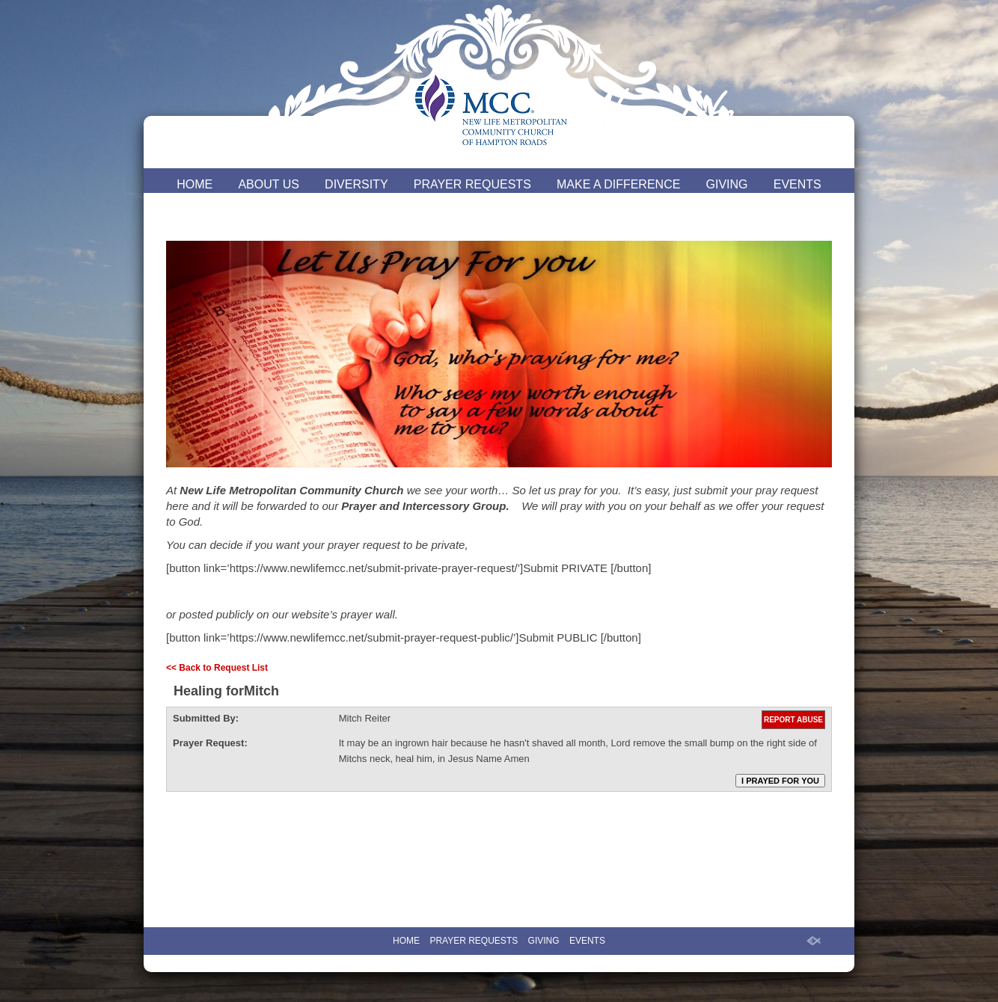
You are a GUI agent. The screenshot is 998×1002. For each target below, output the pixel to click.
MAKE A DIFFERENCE (618, 184)
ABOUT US (268, 184)
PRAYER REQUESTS (472, 184)
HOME (194, 184)
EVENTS (797, 184)
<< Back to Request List (217, 668)
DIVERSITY (356, 184)
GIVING (727, 184)
